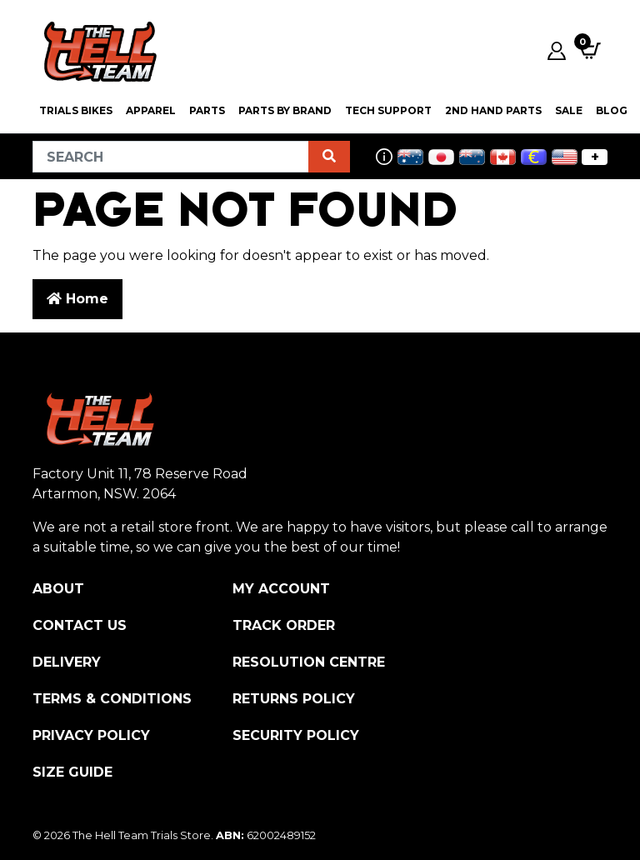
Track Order (283, 625)
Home (77, 299)
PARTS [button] (207, 110)
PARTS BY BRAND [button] (285, 110)
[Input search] (170, 156)
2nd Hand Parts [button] (493, 110)
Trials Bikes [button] (75, 110)
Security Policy (295, 735)
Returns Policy (293, 699)
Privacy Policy (91, 735)
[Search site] (329, 156)
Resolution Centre (308, 662)
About (58, 589)
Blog (612, 110)
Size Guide (72, 772)
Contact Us (79, 625)
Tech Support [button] (388, 110)
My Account (281, 589)
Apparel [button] (151, 110)
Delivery (66, 662)
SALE (568, 110)
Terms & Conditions (112, 699)
